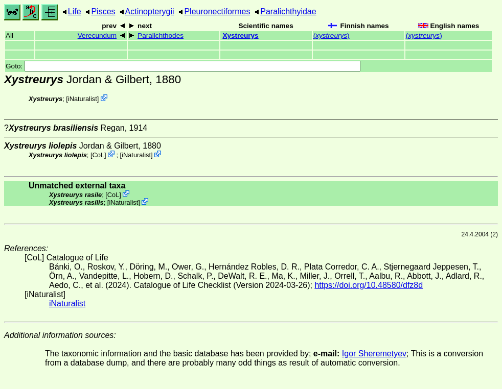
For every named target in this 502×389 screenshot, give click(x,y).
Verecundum (97, 35)
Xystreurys (240, 35)
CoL (98, 155)
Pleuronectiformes (217, 11)
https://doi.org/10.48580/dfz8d (368, 285)
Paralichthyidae (288, 11)
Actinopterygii (149, 11)
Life (74, 11)
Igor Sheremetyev (374, 353)
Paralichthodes (161, 35)
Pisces (103, 11)
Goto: (183, 66)
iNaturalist (82, 99)
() (331, 35)
